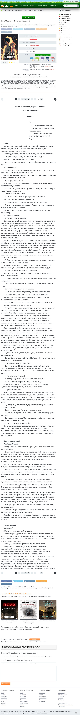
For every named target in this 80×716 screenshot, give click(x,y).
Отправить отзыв (5, 684)
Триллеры (3, 704)
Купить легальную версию (42, 55)
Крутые (2, 702)
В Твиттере (18, 28)
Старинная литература (66, 38)
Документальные (64, 22)
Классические (4, 700)
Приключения (64, 26)
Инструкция (51, 70)
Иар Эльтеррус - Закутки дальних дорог (48, 622)
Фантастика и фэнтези (66, 14)
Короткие (41, 695)
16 (41, 99)
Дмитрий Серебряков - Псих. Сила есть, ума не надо (9, 623)
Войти (67, 1)
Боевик (2, 694)
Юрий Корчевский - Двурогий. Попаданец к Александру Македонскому (28, 623)
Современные (42, 700)
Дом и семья (64, 30)
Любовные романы (43, 5)
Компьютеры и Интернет (66, 43)
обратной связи (43, 714)
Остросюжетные (42, 699)
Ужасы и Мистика (24, 704)
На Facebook (6, 28)
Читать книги (18, 5)
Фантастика (53, 5)
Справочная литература (66, 36)
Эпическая (22, 707)
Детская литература (65, 28)
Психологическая (24, 702)
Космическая (23, 699)
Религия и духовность (65, 34)
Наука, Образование (65, 20)
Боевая (21, 694)
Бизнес (62, 32)
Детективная (23, 697)
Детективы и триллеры (29, 5)
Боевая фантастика (34, 45)
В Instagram (31, 28)
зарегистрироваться (16, 648)
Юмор (62, 41)
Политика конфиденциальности (65, 705)
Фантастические (42, 697)
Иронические (4, 697)
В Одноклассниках (45, 28)
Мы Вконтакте (6, 32)
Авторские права (29, 17)
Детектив (3, 695)
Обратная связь (61, 707)
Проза (62, 24)
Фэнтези (22, 705)
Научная (22, 700)
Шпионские (3, 705)
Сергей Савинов (33, 39)
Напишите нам (47, 66)
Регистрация (75, 1)
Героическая (23, 695)
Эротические (42, 702)
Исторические (4, 699)
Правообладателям (62, 704)
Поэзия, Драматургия (65, 45)
